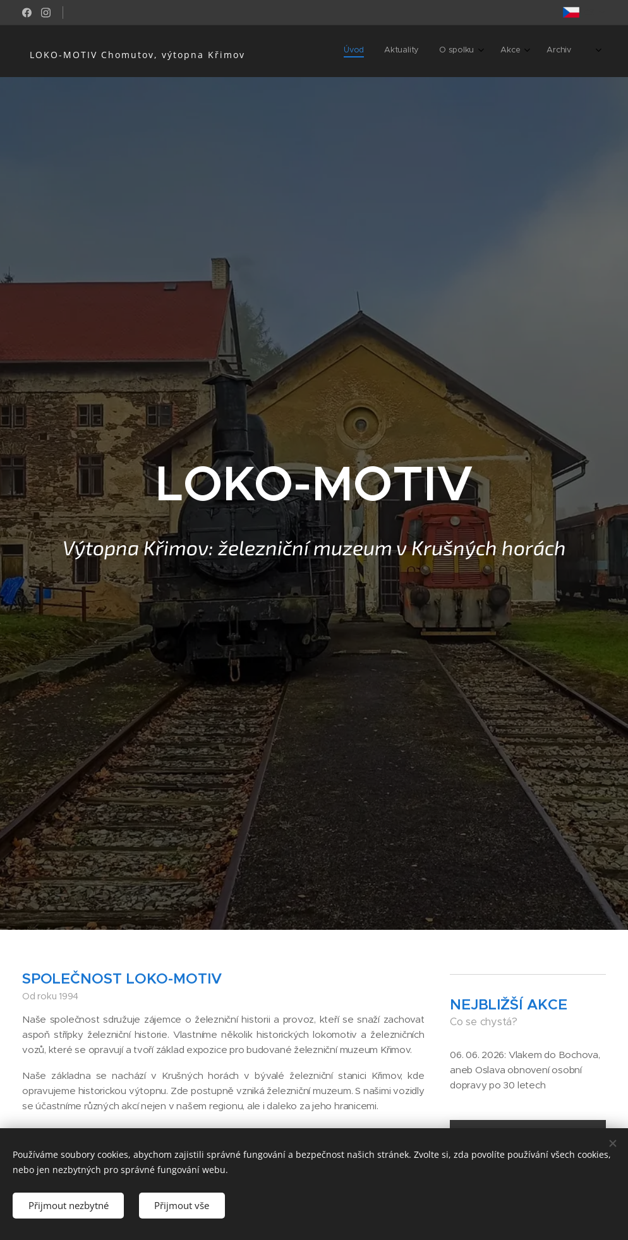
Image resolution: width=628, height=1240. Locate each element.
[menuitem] (469, 51)
